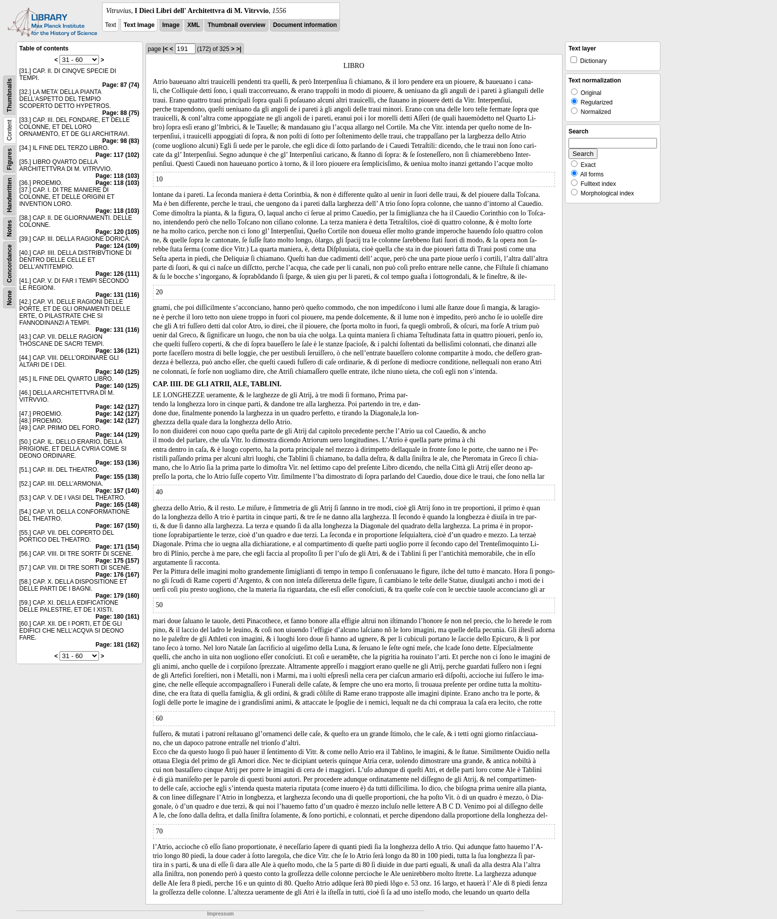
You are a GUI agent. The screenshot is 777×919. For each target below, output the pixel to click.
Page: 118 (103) (117, 175)
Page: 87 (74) (120, 84)
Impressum (220, 914)
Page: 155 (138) (117, 476)
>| (238, 48)
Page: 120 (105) (117, 231)
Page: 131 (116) (117, 294)
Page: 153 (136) (117, 462)
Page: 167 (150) (117, 525)
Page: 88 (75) (120, 112)
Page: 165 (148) (117, 504)
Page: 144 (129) (117, 434)
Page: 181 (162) (117, 644)
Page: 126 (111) (117, 273)
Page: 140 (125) (117, 371)
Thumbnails (9, 95)
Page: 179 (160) (117, 595)
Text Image (139, 24)
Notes (9, 228)
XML (194, 24)
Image (171, 24)
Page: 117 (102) (117, 154)
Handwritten (9, 195)
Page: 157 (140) (117, 490)
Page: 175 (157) (117, 560)
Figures (9, 159)
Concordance (9, 263)
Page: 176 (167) (117, 574)
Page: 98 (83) (120, 140)
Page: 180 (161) (117, 616)
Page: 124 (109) (117, 245)
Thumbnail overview (236, 24)
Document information (305, 24)
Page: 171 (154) (117, 546)
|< (165, 48)
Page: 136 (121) (117, 350)
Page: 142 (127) (117, 406)
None (9, 297)
